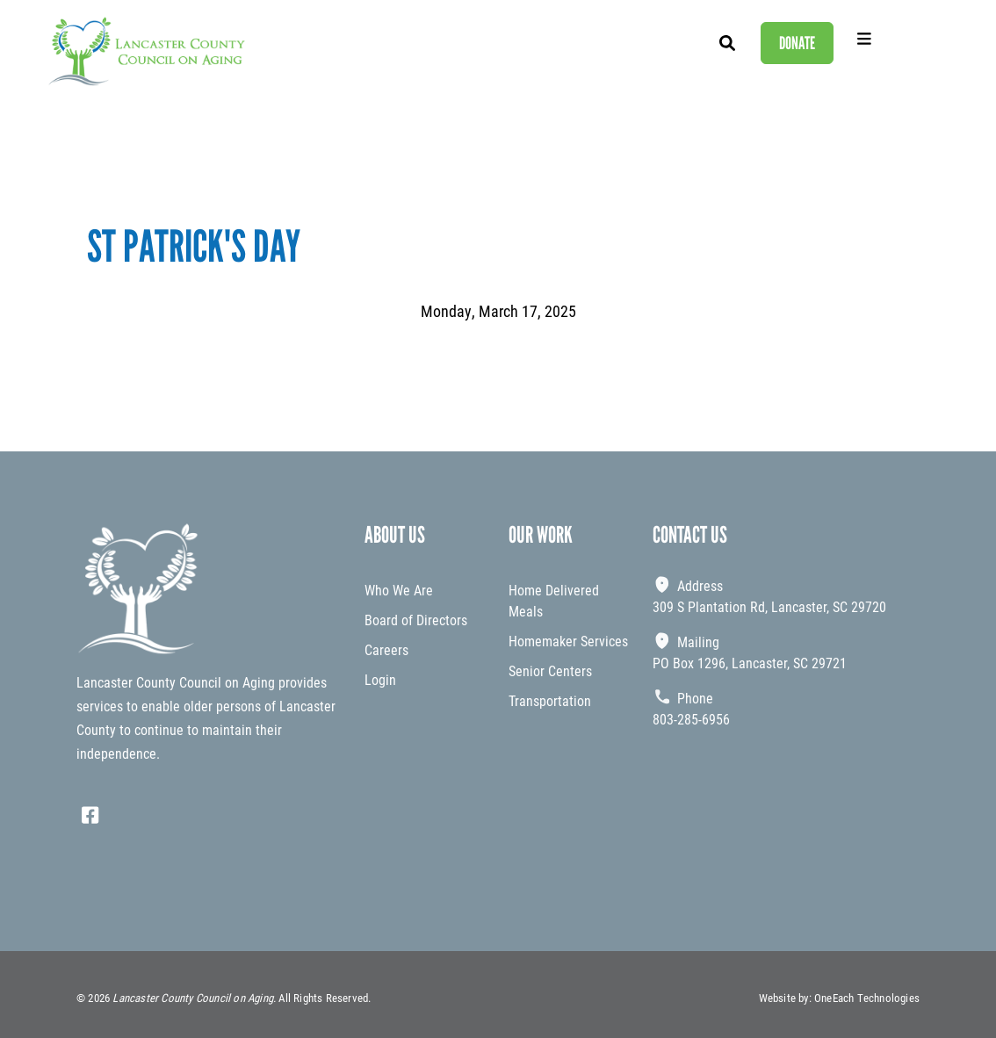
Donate (797, 43)
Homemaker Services (568, 640)
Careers (386, 649)
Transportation (550, 700)
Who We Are (398, 589)
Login (380, 679)
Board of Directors (415, 619)
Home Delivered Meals (554, 600)
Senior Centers (550, 670)
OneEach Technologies (867, 998)
